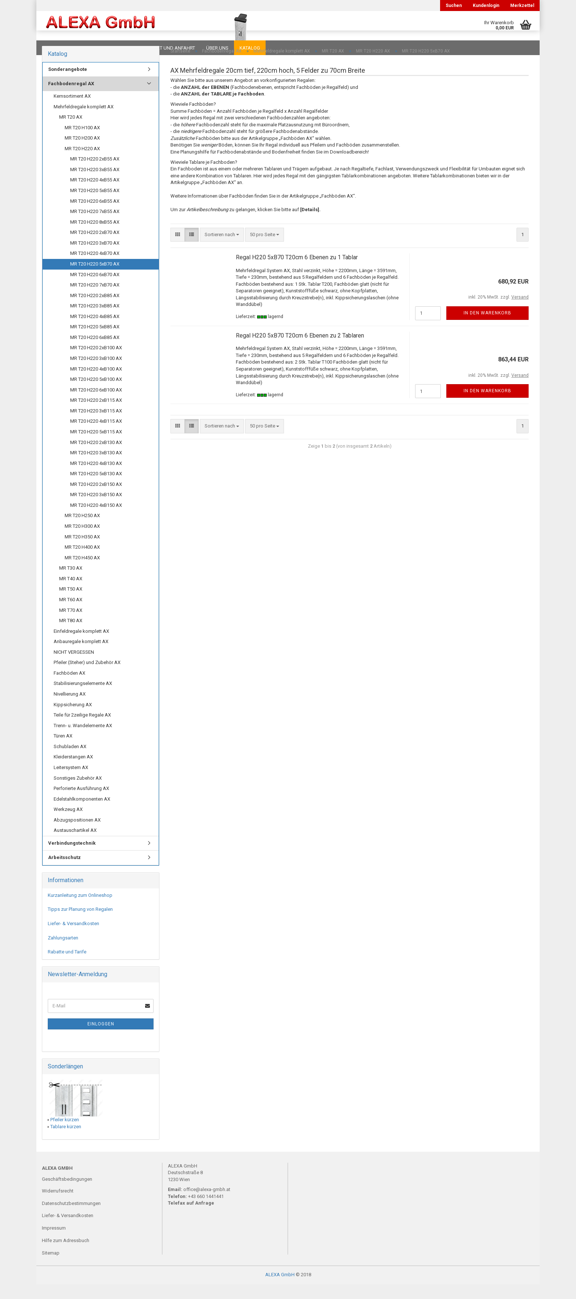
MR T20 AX (70, 131)
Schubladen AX (70, 761)
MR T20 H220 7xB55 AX (94, 226)
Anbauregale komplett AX (81, 656)
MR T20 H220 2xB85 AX (94, 310)
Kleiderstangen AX (73, 771)
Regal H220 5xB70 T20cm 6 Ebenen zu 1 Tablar (297, 271)
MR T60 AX (70, 614)
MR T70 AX (70, 625)
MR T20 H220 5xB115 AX (96, 446)
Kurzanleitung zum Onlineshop (80, 910)
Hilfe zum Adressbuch (65, 1255)
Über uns (217, 48)
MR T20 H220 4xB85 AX (94, 331)
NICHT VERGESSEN (74, 667)
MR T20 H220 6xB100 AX (96, 404)
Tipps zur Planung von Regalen (80, 924)
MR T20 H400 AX (82, 561)
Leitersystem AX (71, 782)
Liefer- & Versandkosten (73, 938)
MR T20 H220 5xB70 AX (94, 278)
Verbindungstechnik (72, 857)
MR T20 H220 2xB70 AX (94, 247)
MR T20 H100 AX (82, 142)
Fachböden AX (69, 687)
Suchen (454, 5)
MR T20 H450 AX (82, 572)
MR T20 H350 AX (82, 551)
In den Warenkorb (487, 327)
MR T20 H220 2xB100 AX (96, 362)
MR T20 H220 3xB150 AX (96, 509)
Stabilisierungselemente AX (83, 698)
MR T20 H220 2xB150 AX (96, 499)
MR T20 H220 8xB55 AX (94, 236)
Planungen (117, 48)
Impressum (54, 1242)
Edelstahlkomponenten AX (82, 813)
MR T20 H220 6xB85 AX (94, 352)
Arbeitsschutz (64, 872)
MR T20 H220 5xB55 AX (94, 205)
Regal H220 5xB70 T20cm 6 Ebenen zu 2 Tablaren (300, 350)
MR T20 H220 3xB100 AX (96, 373)
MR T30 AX (70, 582)
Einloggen (100, 1038)
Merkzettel (522, 5)
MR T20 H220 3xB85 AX (94, 320)
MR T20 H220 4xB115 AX (96, 436)
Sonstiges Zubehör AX (78, 792)
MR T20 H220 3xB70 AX (94, 257)
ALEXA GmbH (280, 1289)
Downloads (57, 48)
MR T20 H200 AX (82, 152)
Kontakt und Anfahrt (168, 48)
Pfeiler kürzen (64, 1134)
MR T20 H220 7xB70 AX (94, 299)
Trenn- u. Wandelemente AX (83, 740)
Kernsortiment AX (72, 110)
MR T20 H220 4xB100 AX (96, 383)
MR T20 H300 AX (82, 541)
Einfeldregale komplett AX (81, 646)
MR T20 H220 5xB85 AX (94, 341)
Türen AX (63, 750)
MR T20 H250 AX (82, 530)
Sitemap (51, 1267)
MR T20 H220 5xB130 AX (96, 488)
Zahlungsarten (63, 952)
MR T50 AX (70, 603)
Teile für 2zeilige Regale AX (82, 729)
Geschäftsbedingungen (67, 1194)
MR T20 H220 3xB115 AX (96, 425)
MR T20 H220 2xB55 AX (94, 173)
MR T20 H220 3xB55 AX (94, 184)
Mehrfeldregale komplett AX (84, 121)
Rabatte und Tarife (67, 966)
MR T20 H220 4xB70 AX (94, 268)
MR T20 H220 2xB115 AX (96, 415)
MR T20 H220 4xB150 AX (96, 520)
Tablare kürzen (65, 1141)
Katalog (250, 48)
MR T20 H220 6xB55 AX (94, 216)
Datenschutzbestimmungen (71, 1218)
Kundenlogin (486, 5)
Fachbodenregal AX (71, 98)
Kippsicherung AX (73, 719)
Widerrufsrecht (57, 1205)
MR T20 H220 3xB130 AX (96, 467)
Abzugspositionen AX (77, 834)
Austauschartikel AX (75, 845)
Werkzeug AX (68, 824)
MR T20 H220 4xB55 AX (94, 194)
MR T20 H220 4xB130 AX (96, 478)
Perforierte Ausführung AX (81, 803)
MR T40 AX (70, 593)
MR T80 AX (70, 635)
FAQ (87, 48)
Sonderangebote (67, 84)
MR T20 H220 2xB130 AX (96, 457)
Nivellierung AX (70, 708)
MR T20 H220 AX (82, 163)
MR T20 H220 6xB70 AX (94, 289)
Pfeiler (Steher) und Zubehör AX (87, 677)
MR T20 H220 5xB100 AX (96, 394)
